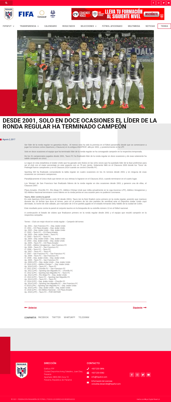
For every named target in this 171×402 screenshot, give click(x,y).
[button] (43, 317)
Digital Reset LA (154, 399)
